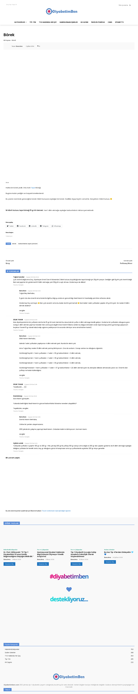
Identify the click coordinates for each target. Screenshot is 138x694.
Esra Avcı (19, 46)
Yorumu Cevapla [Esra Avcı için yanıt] (24, 281)
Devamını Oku (9, 532)
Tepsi (33, 156)
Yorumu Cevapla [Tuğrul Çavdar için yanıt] (18, 253)
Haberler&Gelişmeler (11, 518)
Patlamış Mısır (126, 231)
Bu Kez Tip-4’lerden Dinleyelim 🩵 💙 (118, 521)
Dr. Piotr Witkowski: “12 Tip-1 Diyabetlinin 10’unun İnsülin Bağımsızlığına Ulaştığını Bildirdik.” (18, 522)
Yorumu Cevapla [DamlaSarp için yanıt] (18, 379)
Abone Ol (130, 678)
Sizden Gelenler (110, 518)
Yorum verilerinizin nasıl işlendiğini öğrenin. (56, 479)
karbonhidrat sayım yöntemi (27, 212)
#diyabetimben (69, 545)
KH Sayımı (7, 40)
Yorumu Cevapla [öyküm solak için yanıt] (18, 419)
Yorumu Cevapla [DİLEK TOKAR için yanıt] (18, 298)
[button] (125, 5)
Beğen (131, 664)
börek (14, 212)
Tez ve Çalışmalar (43, 518)
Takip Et (130, 669)
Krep (8, 231)
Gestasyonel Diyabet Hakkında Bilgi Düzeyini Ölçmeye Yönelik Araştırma (50, 522)
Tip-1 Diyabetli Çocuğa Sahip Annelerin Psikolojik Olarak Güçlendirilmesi (83, 522)
